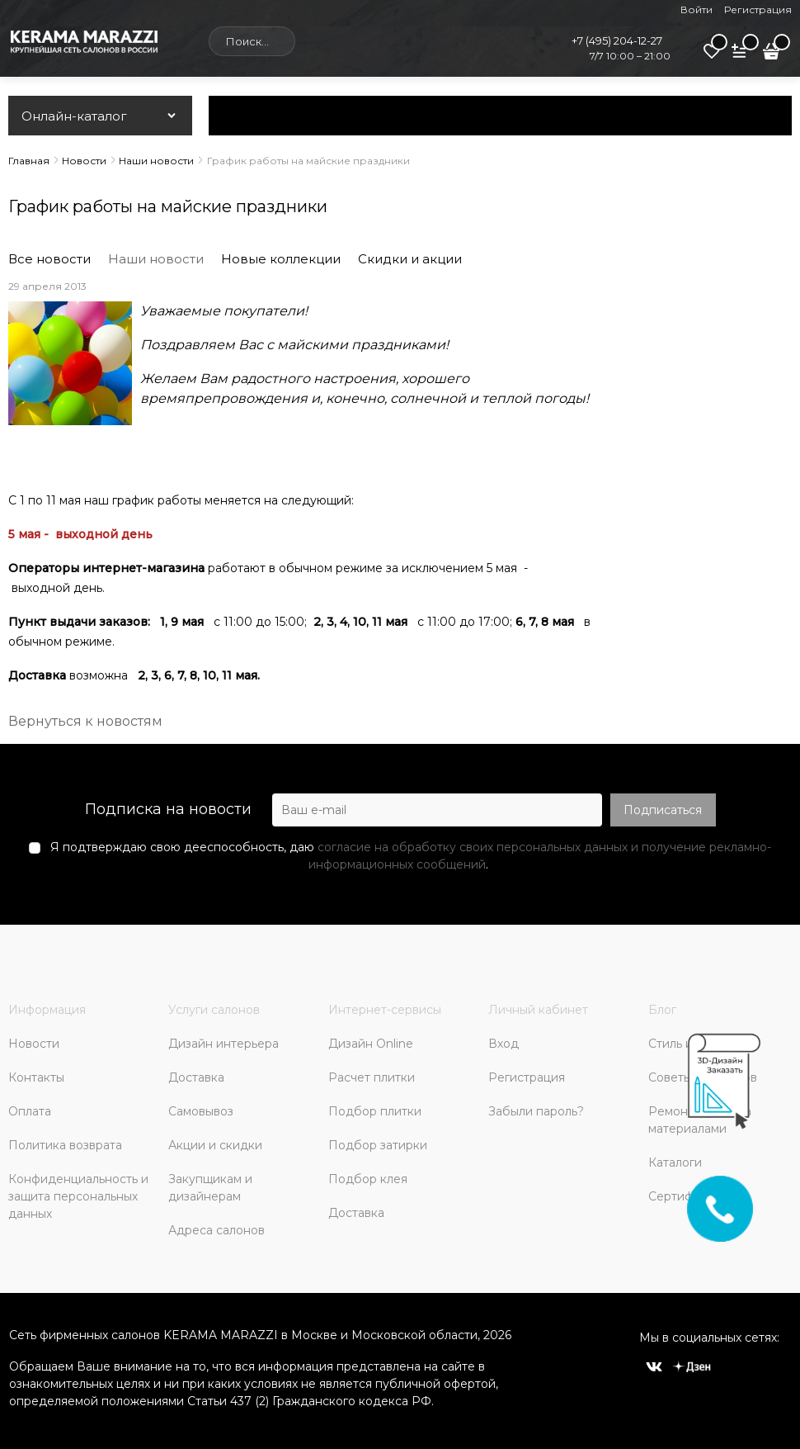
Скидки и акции (410, 259)
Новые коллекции (281, 259)
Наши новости (156, 259)
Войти (696, 9)
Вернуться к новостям (85, 721)
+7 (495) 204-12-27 (617, 40)
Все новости (49, 259)
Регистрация (758, 9)
